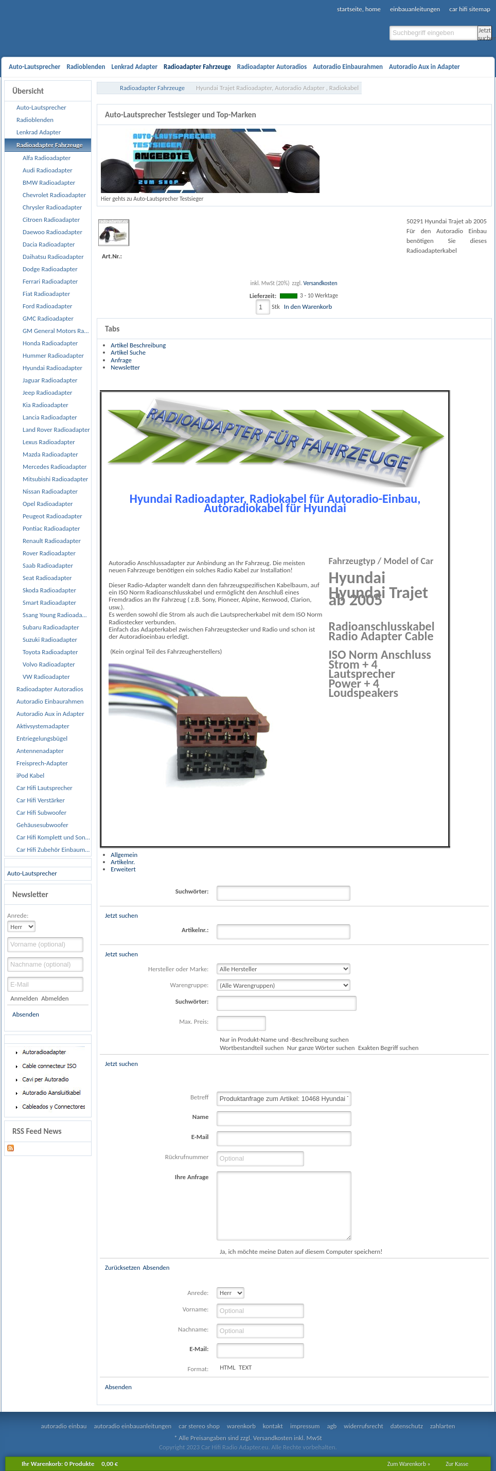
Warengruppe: (189, 985)
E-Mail (200, 1137)
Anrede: (17, 915)
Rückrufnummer (187, 1157)
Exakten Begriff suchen (388, 1048)
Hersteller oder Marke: (178, 969)
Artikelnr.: (195, 930)
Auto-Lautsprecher (32, 873)
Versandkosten (320, 283)
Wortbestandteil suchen (252, 1048)
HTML (228, 1367)
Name (200, 1116)
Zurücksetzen (122, 1267)
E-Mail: (198, 1349)
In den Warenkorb (308, 306)
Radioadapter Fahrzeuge (152, 88)
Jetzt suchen (485, 33)
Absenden (25, 1014)
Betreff (199, 1097)
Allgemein (124, 855)
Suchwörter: (192, 891)
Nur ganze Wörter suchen (321, 1048)
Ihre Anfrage (192, 1177)
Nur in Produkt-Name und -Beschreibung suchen (284, 1039)
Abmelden (54, 998)
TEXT (245, 1367)
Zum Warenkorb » (409, 1463)
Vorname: (196, 1309)
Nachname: (193, 1329)
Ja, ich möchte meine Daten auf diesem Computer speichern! (301, 1251)
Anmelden (24, 998)
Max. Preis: (193, 1021)
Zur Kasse (457, 1463)
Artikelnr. (123, 862)
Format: (198, 1369)
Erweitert (123, 869)
